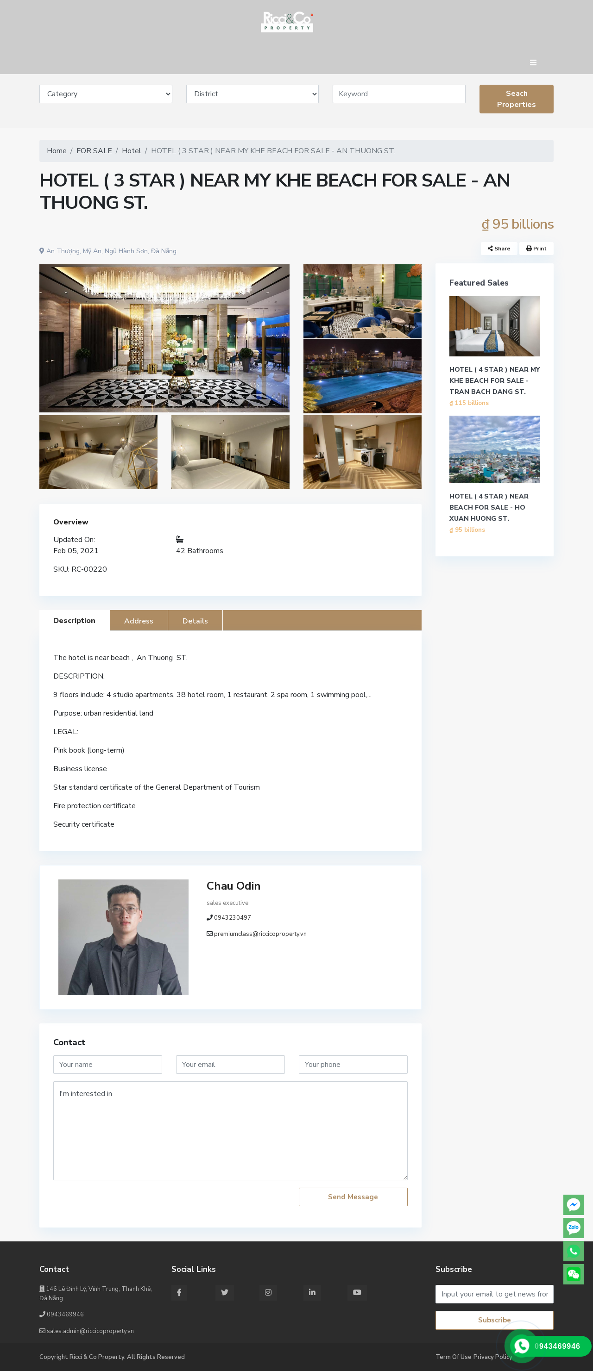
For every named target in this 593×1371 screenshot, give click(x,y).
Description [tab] (74, 621)
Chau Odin (234, 886)
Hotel (131, 151)
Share (499, 248)
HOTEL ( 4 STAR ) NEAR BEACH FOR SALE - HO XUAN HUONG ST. (489, 507)
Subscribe (494, 1320)
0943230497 (232, 918)
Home (57, 151)
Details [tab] (195, 621)
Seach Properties (516, 99)
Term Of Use (453, 1357)
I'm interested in (230, 1130)
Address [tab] (138, 621)
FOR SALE (94, 151)
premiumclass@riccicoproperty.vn (260, 934)
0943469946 (61, 1314)
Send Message (353, 1197)
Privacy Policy (492, 1357)
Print (536, 248)
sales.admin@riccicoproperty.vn (86, 1331)
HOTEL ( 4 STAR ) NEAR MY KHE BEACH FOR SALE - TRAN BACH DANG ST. (494, 380)
